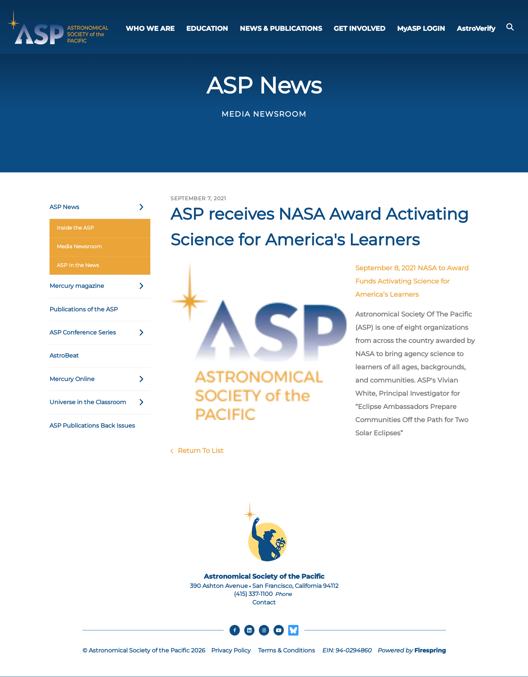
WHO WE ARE (150, 29)
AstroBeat (64, 355)
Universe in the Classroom (100, 402)
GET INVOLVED (359, 29)
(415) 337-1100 (253, 593)
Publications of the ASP (84, 309)
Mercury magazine (100, 286)
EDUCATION (207, 29)
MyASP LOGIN (421, 29)
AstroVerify (476, 29)
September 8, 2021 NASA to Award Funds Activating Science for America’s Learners (412, 281)
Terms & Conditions (286, 650)
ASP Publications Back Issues (92, 425)
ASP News (100, 207)
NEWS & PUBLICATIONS (281, 29)
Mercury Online (100, 379)
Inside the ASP (75, 227)
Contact (264, 602)
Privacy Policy (231, 650)
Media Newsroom (79, 246)
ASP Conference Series (100, 332)
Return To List (199, 451)
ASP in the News (78, 265)
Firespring (430, 650)
